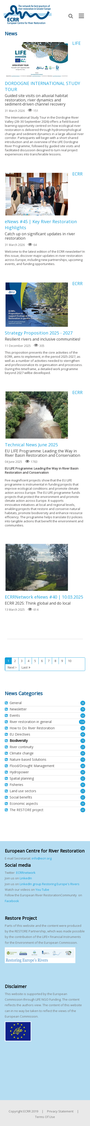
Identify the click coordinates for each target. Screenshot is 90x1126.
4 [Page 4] (28, 661)
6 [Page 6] (42, 661)
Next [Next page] (11, 667)
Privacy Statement (60, 1111)
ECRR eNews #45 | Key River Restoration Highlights (37, 194)
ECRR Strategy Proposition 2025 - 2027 (37, 304)
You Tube (42, 889)
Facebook (12, 901)
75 (82, 741)
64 (82, 715)
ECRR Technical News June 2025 (37, 415)
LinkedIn (26, 878)
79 (82, 709)
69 (82, 734)
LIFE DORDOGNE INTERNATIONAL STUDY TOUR (37, 59)
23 (82, 747)
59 (82, 728)
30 (82, 785)
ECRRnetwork (26, 872)
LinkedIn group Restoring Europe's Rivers (49, 884)
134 (82, 722)
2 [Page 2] (15, 661)
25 (82, 791)
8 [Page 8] (55, 661)
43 (82, 810)
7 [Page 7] (48, 661)
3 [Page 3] (22, 661)
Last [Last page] (25, 667)
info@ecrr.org (42, 858)
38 (82, 703)
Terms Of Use (45, 1117)
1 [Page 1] (8, 661)
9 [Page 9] (62, 661)
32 (82, 778)
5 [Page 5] (35, 661)
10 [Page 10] (69, 661)
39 (82, 753)
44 (82, 766)
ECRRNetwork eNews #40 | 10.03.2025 (37, 567)
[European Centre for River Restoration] (28, 14)
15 (82, 759)
